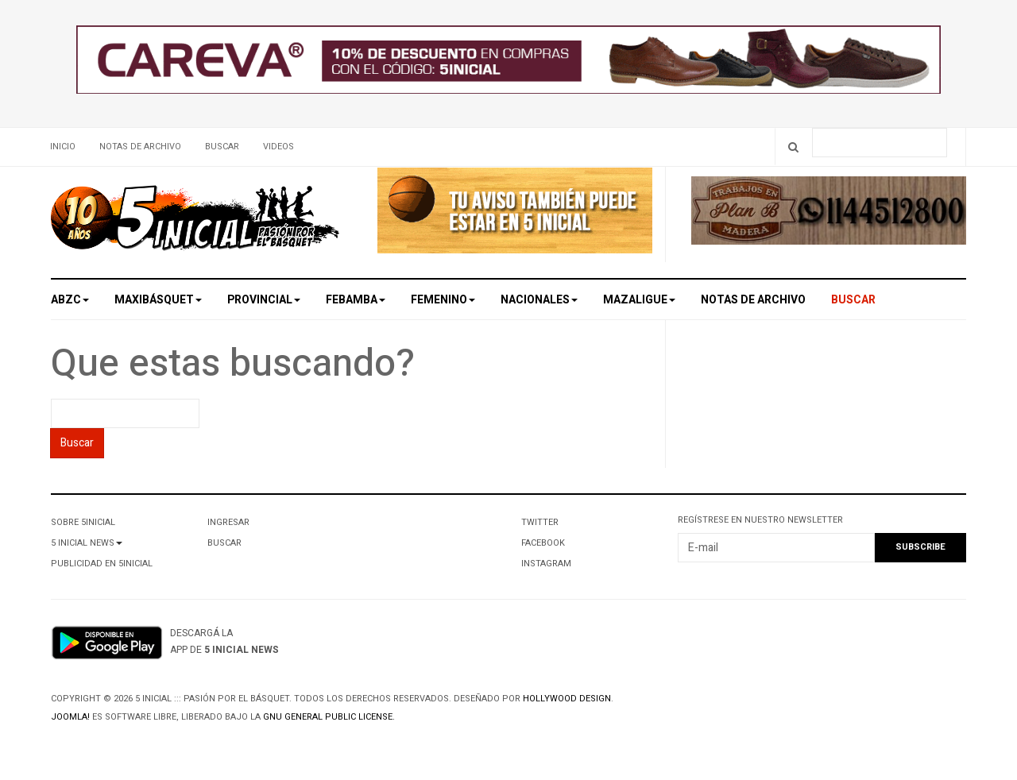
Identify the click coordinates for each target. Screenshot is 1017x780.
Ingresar (228, 522)
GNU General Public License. (329, 717)
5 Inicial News (86, 543)
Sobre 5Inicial (83, 522)
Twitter (540, 522)
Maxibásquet (158, 300)
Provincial (263, 300)
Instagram (546, 563)
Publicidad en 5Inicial (102, 563)
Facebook (543, 543)
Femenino (443, 300)
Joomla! (70, 717)
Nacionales (539, 300)
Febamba (355, 300)
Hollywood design (567, 698)
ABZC (70, 300)
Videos (278, 146)
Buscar (222, 146)
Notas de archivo (140, 146)
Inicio (62, 146)
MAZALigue (639, 300)
